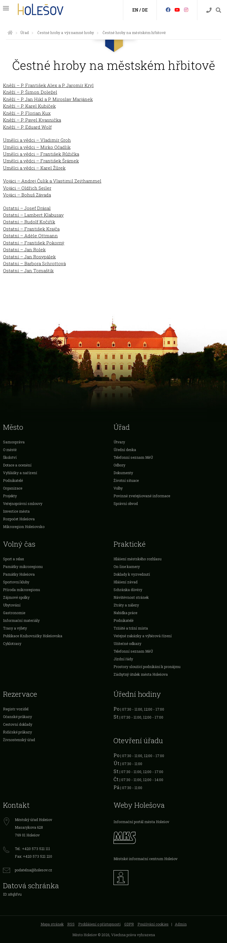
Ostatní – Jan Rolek (24, 249)
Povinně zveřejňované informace (142, 495)
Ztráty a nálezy (126, 605)
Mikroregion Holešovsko (23, 526)
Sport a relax (13, 558)
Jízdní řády (123, 658)
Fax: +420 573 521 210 (33, 856)
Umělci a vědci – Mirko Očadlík (37, 147)
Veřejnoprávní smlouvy (22, 503)
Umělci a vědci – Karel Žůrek (34, 168)
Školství (10, 457)
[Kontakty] (209, 10)
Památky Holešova (19, 574)
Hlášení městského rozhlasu (138, 558)
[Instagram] (186, 10)
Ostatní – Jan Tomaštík (28, 270)
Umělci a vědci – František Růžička (41, 154)
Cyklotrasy (12, 643)
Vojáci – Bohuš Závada (27, 195)
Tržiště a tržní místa (131, 628)
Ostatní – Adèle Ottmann (30, 236)
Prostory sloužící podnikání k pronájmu (147, 666)
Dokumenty (123, 472)
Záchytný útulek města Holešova (141, 674)
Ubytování (11, 605)
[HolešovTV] (177, 10)
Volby (118, 488)
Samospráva (14, 442)
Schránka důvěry (128, 589)
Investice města (16, 511)
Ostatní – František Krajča (31, 229)
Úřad (24, 32)
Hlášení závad (126, 582)
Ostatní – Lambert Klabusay (33, 215)
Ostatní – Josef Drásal (27, 208)
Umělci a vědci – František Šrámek (41, 161)
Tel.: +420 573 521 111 (32, 848)
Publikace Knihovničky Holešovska (32, 635)
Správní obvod (126, 503)
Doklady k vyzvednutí (132, 574)
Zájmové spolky (16, 597)
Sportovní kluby (16, 582)
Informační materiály (21, 620)
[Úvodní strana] (10, 32)
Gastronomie (14, 612)
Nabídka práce (125, 612)
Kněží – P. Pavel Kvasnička (32, 120)
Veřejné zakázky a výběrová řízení (143, 635)
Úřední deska (125, 449)
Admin (181, 924)
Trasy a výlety (15, 628)
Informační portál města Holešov (141, 821)
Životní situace (126, 480)
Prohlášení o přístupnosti (99, 924)
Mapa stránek (52, 924)
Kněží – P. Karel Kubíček (29, 106)
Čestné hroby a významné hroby (65, 32)
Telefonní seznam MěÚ (133, 457)
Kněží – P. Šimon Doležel (30, 92)
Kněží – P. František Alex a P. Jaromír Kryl (48, 85)
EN (135, 10)
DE (145, 10)
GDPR (129, 924)
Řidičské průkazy (17, 732)
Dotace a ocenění (17, 465)
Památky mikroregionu (23, 566)
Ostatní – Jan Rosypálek (29, 257)
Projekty (10, 495)
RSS (71, 924)
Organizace (12, 488)
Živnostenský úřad (19, 739)
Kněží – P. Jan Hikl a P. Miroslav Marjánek (48, 99)
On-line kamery (127, 566)
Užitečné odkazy (127, 643)
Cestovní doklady (17, 724)
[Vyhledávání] (218, 10)
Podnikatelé (13, 480)
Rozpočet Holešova (19, 518)
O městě (10, 449)
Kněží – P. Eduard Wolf (27, 127)
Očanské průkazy (17, 716)
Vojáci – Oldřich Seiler (27, 188)
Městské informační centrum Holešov (146, 858)
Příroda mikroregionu (21, 589)
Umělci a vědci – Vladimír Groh (37, 140)
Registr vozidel (15, 709)
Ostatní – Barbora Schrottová (34, 263)
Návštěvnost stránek (131, 597)
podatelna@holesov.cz (33, 870)
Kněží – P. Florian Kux (27, 113)
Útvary (119, 442)
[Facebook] (168, 10)
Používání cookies (153, 924)
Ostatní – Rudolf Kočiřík (29, 222)
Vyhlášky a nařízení (20, 472)
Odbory (119, 465)
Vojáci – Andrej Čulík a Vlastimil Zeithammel (52, 181)
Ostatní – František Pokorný (33, 243)
